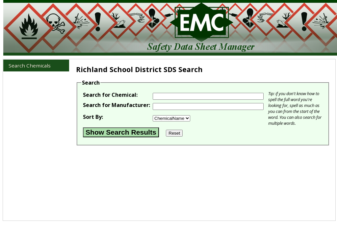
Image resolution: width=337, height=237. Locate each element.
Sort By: (93, 116)
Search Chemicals (30, 65)
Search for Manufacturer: (116, 105)
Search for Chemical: (110, 94)
